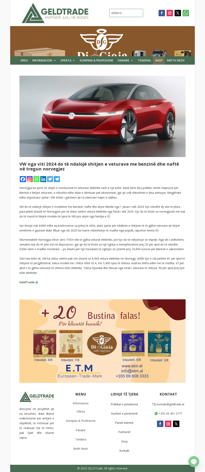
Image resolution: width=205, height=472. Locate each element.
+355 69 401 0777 (168, 413)
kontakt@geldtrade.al (168, 404)
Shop (159, 60)
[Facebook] (23, 179)
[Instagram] (30, 179)
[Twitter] (50, 179)
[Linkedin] (43, 179)
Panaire (123, 60)
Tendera (144, 60)
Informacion (42, 60)
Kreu (24, 60)
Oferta (65, 60)
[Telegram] (57, 179)
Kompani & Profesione (96, 60)
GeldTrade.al (28, 282)
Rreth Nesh (175, 60)
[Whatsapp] (36, 179)
